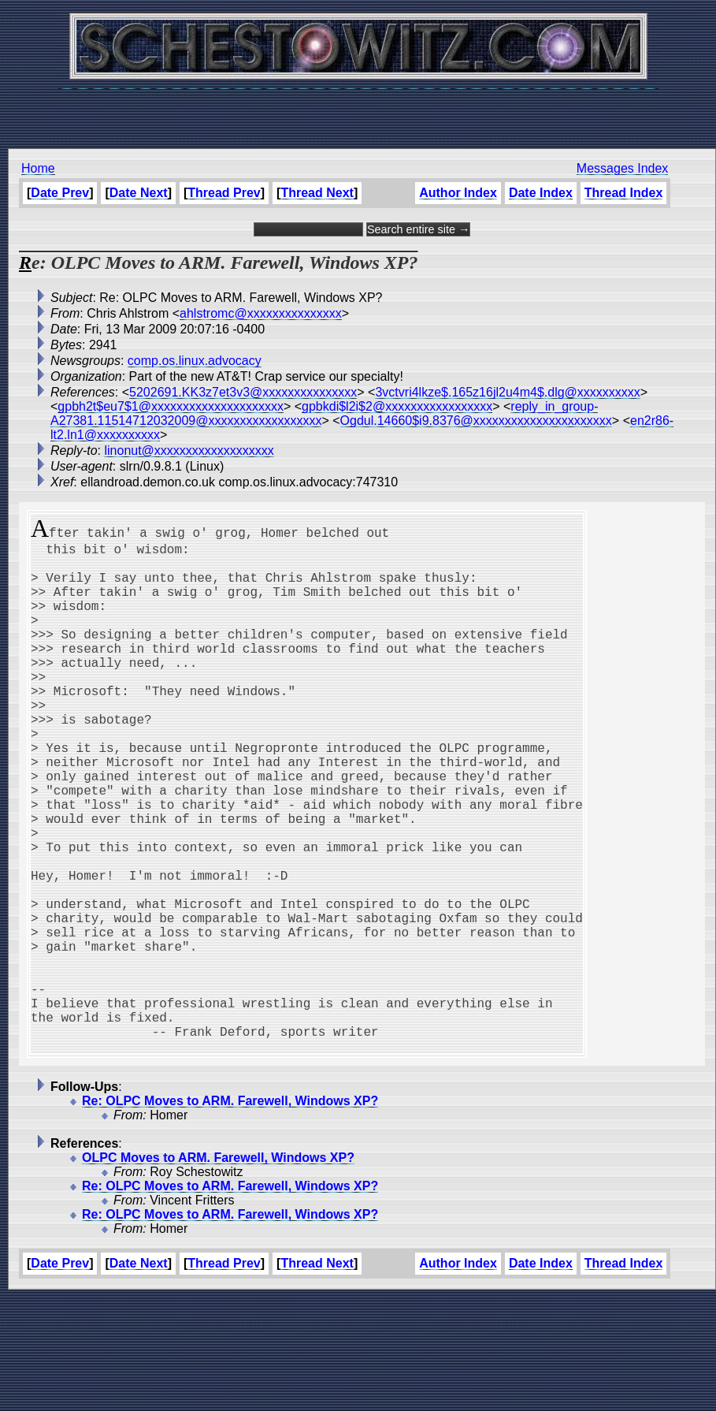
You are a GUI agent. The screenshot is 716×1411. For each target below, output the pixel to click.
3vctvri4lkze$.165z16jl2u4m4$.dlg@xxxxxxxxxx (507, 392)
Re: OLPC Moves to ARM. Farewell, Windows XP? (230, 1214)
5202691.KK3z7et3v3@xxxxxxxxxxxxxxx (243, 392)
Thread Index (623, 192)
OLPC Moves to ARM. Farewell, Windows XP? (218, 1271)
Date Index (541, 192)
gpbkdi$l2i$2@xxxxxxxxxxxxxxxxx (397, 406)
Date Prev (60, 192)
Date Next (138, 192)
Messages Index (623, 168)
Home (38, 168)
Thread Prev (223, 192)
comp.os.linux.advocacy (195, 360)
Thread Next (316, 192)
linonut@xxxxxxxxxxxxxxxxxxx (188, 450)
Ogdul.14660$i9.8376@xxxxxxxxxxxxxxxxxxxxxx (476, 420)
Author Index (458, 192)
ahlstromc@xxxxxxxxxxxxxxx (261, 313)
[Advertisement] (358, 110)
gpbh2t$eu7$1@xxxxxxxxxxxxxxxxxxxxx (171, 406)
